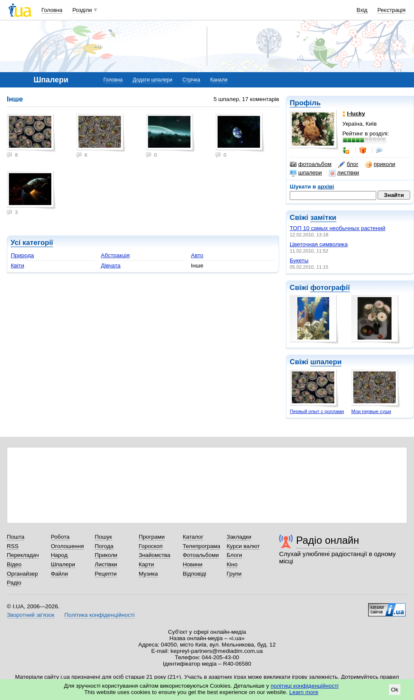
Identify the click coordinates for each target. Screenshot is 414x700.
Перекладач (23, 555)
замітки (323, 218)
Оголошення (67, 546)
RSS (13, 546)
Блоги (234, 555)
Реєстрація (392, 10)
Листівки (106, 564)
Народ (59, 555)
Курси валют (243, 546)
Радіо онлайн (327, 540)
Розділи (82, 10)
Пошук (103, 537)
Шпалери (63, 564)
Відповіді (195, 574)
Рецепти (106, 574)
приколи (380, 164)
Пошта (15, 537)
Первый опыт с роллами (317, 411)
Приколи (106, 555)
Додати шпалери (152, 80)
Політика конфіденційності (99, 615)
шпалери (306, 172)
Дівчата (110, 265)
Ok (394, 689)
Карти (146, 564)
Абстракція (115, 255)
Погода (104, 546)
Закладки (239, 537)
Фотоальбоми (201, 555)
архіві (326, 186)
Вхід (362, 10)
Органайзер (22, 574)
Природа (22, 255)
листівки (344, 172)
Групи (234, 574)
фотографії (330, 288)
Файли (59, 574)
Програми (152, 537)
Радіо (14, 582)
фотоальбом (310, 164)
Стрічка (191, 80)
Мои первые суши (371, 411)
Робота (60, 537)
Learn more (304, 692)
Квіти (17, 265)
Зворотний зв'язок (30, 615)
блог (348, 164)
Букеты (299, 260)
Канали (219, 80)
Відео (14, 564)
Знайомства (155, 555)
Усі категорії (32, 243)
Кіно (232, 564)
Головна (52, 10)
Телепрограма (202, 546)
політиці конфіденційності (304, 686)
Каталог (193, 537)
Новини (193, 564)
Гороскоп (150, 546)
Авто (197, 255)
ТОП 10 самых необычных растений (338, 228)
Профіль (305, 103)
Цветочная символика (319, 244)
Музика (148, 574)
